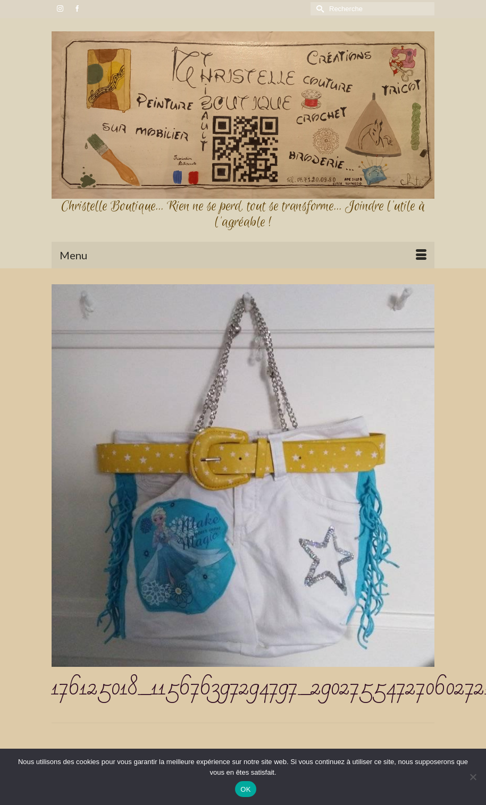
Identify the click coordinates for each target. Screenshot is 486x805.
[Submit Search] (318, 8)
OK (245, 789)
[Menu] (243, 255)
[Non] (472, 777)
